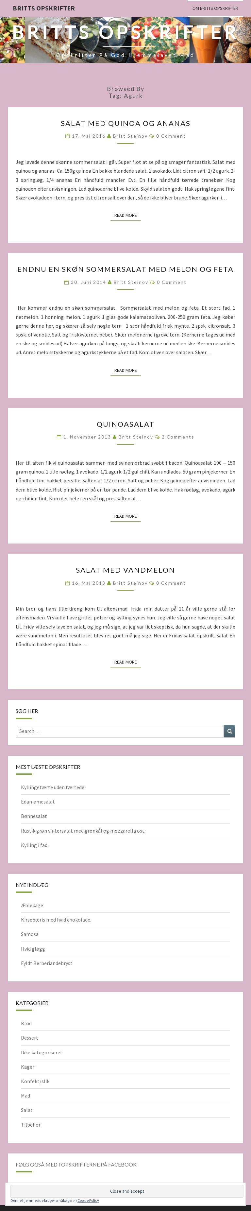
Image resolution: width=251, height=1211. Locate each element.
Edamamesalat (38, 801)
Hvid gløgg (33, 948)
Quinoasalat (126, 424)
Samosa (30, 934)
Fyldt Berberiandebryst (47, 963)
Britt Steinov (130, 136)
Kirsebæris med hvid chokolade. (56, 919)
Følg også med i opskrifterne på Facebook (76, 1164)
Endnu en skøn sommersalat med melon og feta (125, 269)
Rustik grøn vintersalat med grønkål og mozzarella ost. (83, 830)
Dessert (29, 1037)
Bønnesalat (34, 816)
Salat (27, 1110)
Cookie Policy (88, 1200)
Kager (27, 1067)
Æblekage (32, 905)
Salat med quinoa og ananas (126, 123)
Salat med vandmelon (125, 569)
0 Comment (171, 136)
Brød (26, 1023)
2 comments (178, 437)
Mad (25, 1095)
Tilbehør (31, 1124)
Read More (127, 215)
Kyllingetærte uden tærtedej (53, 787)
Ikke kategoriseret (41, 1052)
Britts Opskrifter (44, 8)
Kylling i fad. (34, 845)
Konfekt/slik (35, 1081)
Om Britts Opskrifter (215, 8)
